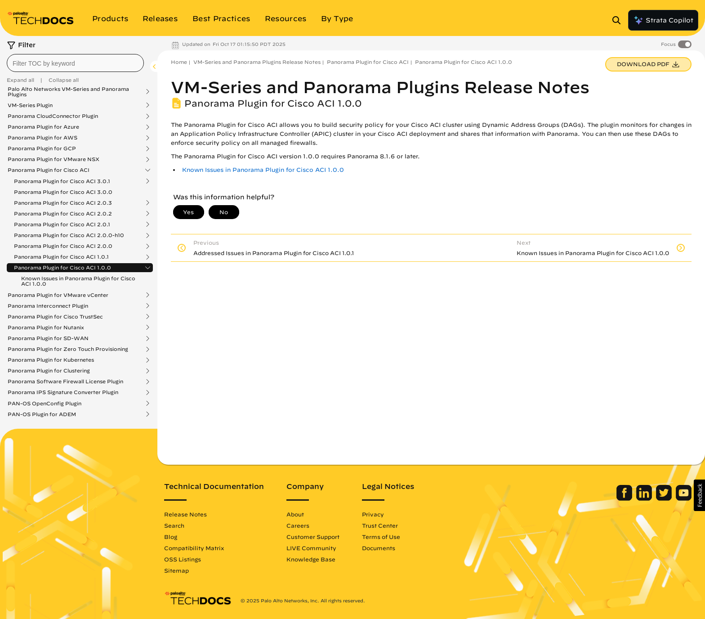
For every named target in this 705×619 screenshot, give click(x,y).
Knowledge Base (310, 559)
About (295, 514)
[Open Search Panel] (619, 20)
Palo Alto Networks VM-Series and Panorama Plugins (68, 91)
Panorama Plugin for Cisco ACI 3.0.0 (63, 192)
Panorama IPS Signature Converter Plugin (63, 392)
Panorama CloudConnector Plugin (53, 116)
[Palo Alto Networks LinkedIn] (645, 498)
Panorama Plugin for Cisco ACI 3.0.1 (62, 181)
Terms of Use (381, 537)
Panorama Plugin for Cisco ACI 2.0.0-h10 (69, 235)
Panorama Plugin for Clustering (49, 370)
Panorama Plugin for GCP (42, 148)
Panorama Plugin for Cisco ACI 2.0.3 (63, 203)
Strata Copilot (663, 20)
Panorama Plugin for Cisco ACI (48, 170)
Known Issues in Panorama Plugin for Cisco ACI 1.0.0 (78, 281)
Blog (170, 537)
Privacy (373, 514)
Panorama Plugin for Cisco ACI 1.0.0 (62, 267)
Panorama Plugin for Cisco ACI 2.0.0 (63, 246)
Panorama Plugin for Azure (43, 127)
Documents (378, 548)
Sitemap (176, 570)
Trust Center (380, 525)
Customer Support (312, 537)
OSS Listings (182, 559)
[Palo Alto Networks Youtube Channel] (684, 498)
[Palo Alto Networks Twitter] (665, 498)
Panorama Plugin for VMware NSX (53, 159)
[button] (699, 495)
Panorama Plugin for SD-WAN (48, 338)
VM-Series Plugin (30, 105)
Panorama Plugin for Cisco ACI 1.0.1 (61, 257)
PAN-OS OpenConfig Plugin (44, 403)
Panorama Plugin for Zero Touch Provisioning (68, 349)
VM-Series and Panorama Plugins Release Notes (257, 62)
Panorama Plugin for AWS (42, 137)
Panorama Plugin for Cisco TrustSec (55, 316)
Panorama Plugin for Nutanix (46, 327)
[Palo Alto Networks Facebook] (625, 498)
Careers (297, 525)
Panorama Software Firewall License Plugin (65, 381)
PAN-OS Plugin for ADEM (42, 414)
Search (174, 525)
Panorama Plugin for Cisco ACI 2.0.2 (63, 213)
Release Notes (185, 514)
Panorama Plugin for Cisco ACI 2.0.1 (62, 224)
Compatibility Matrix (194, 548)
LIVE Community (311, 548)
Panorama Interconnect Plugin (48, 306)
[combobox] (75, 63)
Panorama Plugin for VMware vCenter (58, 295)
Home (179, 62)
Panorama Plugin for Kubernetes (51, 360)
